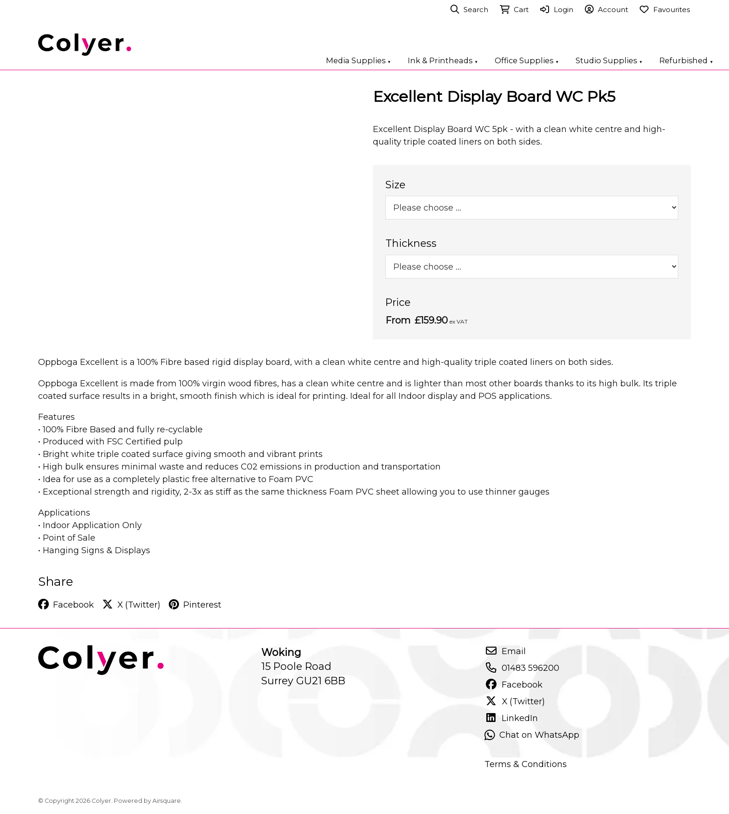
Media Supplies (358, 60)
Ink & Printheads (443, 60)
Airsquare (166, 800)
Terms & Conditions (525, 764)
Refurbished (686, 60)
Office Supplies (527, 60)
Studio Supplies (609, 60)
